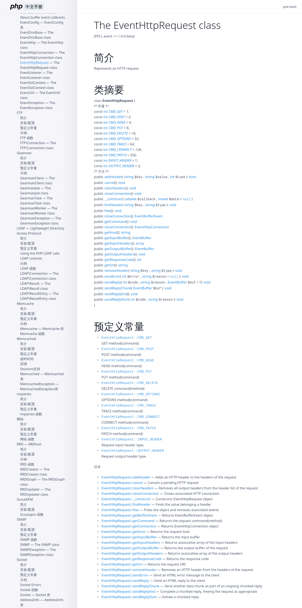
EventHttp (28, 42)
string (129, 176)
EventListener (31, 72)
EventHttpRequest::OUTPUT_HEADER (133, 451)
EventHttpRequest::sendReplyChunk (130, 586)
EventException (32, 102)
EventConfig (29, 22)
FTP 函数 (26, 138)
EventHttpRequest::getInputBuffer (129, 537)
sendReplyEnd (115, 294)
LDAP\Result (29, 283)
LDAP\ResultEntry (34, 293)
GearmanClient (32, 178)
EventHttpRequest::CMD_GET (127, 338)
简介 (23, 117)
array (140, 243)
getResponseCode (118, 259)
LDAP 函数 (28, 268)
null (187, 199)
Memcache (25, 303)
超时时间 (27, 359)
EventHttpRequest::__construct (126, 499)
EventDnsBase (31, 32)
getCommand (115, 221)
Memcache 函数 (32, 333)
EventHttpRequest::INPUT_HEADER (132, 439)
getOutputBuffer (117, 248)
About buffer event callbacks (42, 17)
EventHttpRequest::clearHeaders (128, 488)
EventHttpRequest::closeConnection (130, 493)
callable (130, 199)
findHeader (113, 205)
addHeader (113, 176)
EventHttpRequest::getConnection (129, 526)
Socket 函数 (29, 589)
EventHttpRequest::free (120, 510)
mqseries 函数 (31, 414)
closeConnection (117, 193)
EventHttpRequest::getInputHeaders (131, 542)
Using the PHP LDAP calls (40, 253)
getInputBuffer (116, 238)
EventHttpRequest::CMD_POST (128, 349)
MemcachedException (37, 384)
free (107, 210)
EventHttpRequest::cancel (122, 482)
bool (192, 176)
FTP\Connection (32, 143)
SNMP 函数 (28, 539)
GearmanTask (31, 198)
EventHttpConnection (152, 227)
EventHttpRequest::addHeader (126, 477)
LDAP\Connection (34, 273)
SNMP (21, 519)
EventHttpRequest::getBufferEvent (129, 515)
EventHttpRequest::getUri (122, 564)
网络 (20, 419)
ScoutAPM (25, 499)
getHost (110, 232)
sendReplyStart (116, 299)
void (121, 182)
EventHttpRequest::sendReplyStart (129, 597)
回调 (23, 364)
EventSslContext (33, 82)
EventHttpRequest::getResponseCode (131, 559)
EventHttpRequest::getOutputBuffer (130, 548)
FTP (19, 112)
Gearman (24, 153)
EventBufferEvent (149, 216)
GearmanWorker (33, 208)
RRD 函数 (27, 464)
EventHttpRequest (34, 62)
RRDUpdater (30, 489)
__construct (113, 199)
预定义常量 (28, 128)
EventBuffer (141, 238)
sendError (112, 276)
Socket (22, 559)
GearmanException (35, 218)
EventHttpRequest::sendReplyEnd (128, 591)
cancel (109, 182)
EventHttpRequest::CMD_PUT (127, 372)
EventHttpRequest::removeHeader (129, 569)
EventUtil (27, 92)
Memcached (26, 338)
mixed (163, 199)
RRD (20, 444)
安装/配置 (27, 123)
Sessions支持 (30, 369)
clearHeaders (115, 188)
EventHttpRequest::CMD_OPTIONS (131, 394)
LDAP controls (31, 258)
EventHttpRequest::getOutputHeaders (132, 553)
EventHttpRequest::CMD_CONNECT (131, 417)
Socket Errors (30, 584)
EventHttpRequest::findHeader (126, 504)
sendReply (112, 282)
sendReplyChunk (117, 288)
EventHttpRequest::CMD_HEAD (128, 360)
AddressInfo (29, 600)
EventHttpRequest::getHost (123, 531)
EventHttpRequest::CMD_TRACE (129, 406)
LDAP (21, 228)
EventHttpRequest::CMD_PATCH (129, 428)
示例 (23, 133)
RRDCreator (29, 469)
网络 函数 (27, 439)
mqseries (24, 394)
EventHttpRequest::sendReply (125, 580)
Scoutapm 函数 (32, 514)
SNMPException (32, 549)
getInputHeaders (118, 243)
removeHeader (116, 270)
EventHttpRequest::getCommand (128, 520)
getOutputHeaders (119, 254)
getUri (109, 265)
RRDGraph (28, 479)
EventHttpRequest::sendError (125, 575)
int (105, 111)
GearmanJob (30, 188)
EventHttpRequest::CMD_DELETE (130, 383)
